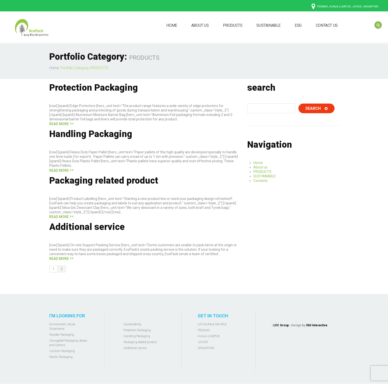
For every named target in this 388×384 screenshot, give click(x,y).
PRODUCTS (232, 25)
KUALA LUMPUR (209, 336)
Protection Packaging (93, 87)
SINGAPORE (206, 348)
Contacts (260, 181)
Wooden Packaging (61, 334)
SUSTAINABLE (268, 25)
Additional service (87, 227)
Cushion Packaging (62, 351)
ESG (298, 25)
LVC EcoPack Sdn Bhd (212, 324)
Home (54, 68)
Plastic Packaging (61, 357)
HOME (171, 25)
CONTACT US (327, 25)
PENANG (204, 330)
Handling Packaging (90, 134)
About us (260, 167)
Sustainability (132, 324)
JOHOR (203, 342)
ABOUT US (200, 25)
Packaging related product (103, 180)
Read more (59, 124)
